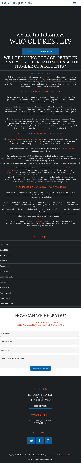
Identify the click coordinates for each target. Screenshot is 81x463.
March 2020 (4, 261)
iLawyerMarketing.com (40, 459)
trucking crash (70, 149)
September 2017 (6, 304)
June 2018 (4, 282)
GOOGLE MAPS (67, 455)
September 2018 (6, 277)
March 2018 (4, 288)
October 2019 (5, 266)
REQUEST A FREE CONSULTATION (40, 51)
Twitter (31, 440)
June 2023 (4, 250)
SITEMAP (58, 455)
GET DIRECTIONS (40, 406)
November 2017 (6, 298)
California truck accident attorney (40, 221)
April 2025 (4, 245)
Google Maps (48, 440)
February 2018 (5, 293)
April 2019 (4, 271)
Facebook (40, 440)
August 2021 (5, 255)
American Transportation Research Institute (25, 139)
